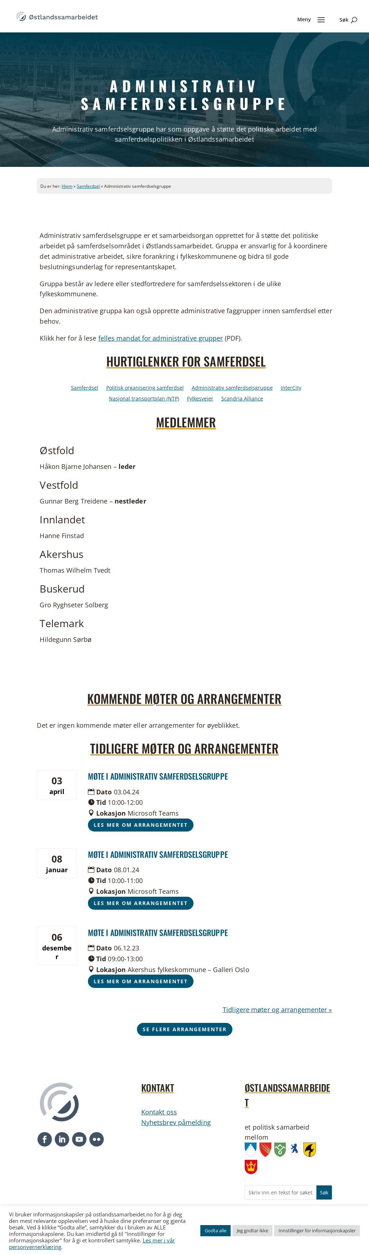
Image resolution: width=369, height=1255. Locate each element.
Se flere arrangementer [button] (185, 1029)
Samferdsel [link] (88, 186)
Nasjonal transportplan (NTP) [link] (144, 399)
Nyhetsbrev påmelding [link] (176, 1122)
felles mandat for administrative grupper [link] (160, 338)
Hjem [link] (67, 186)
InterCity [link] (291, 388)
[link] (57, 15)
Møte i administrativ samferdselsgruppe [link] (158, 776)
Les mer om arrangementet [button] (141, 824)
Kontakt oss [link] (159, 1112)
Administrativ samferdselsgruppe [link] (232, 388)
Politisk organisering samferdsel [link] (145, 388)
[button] (44, 1139)
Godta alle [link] (215, 1230)
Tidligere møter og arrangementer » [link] (277, 1009)
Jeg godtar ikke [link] (252, 1230)
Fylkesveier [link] (200, 399)
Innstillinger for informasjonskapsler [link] (317, 1230)
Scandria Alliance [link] (242, 399)
